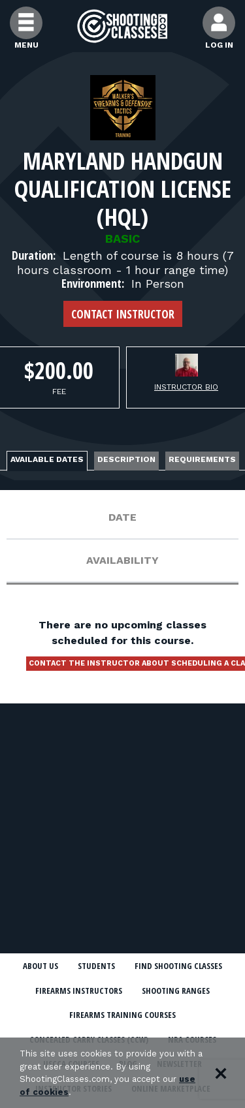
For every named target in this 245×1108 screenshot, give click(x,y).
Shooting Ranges (176, 990)
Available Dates (47, 459)
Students (96, 966)
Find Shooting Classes (178, 966)
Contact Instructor (122, 314)
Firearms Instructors (78, 990)
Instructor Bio (186, 387)
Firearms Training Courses (122, 1015)
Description (126, 459)
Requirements (202, 459)
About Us (40, 966)
